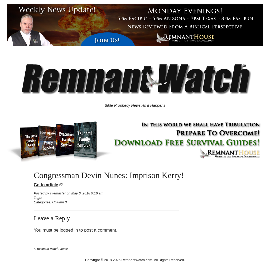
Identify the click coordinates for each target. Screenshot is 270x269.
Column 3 (59, 202)
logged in (69, 230)
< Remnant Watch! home (51, 249)
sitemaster (58, 193)
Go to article (46, 185)
